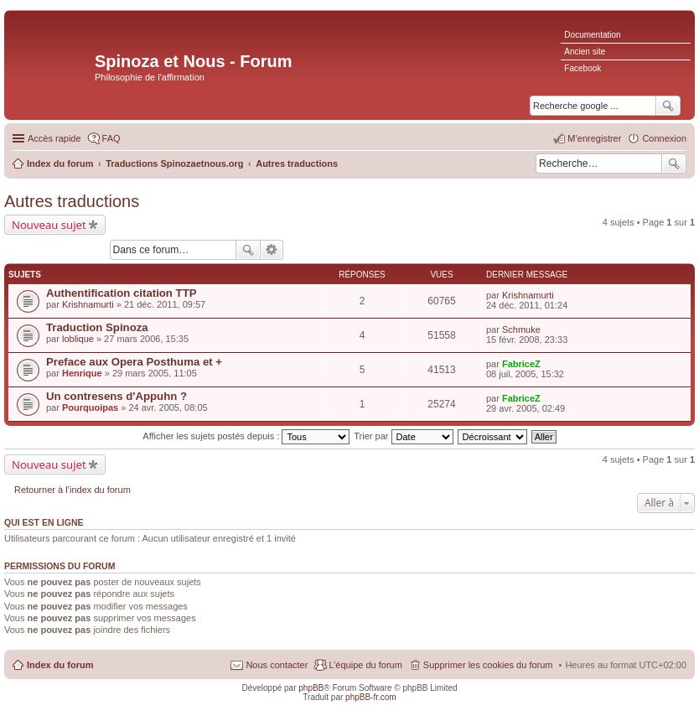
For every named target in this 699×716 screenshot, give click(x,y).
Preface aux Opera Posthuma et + (134, 361)
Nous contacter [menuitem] (277, 665)
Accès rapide (54, 138)
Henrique (82, 373)
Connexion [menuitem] (664, 138)
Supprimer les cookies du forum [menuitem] (488, 665)
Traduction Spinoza (97, 327)
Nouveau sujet (49, 224)
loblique (78, 339)
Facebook (582, 68)
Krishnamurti (88, 304)
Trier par (403, 436)
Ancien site (584, 51)
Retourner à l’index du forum (72, 490)
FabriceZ (521, 364)
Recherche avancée (272, 250)
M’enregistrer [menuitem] (594, 138)
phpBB (311, 688)
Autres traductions (71, 201)
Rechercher (673, 163)
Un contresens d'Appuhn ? (116, 396)
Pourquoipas (90, 407)
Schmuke (521, 329)
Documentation (592, 34)
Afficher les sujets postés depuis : (246, 436)
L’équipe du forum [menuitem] (365, 665)
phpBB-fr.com (370, 697)
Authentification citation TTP (121, 293)
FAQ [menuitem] (111, 138)
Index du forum (60, 665)
